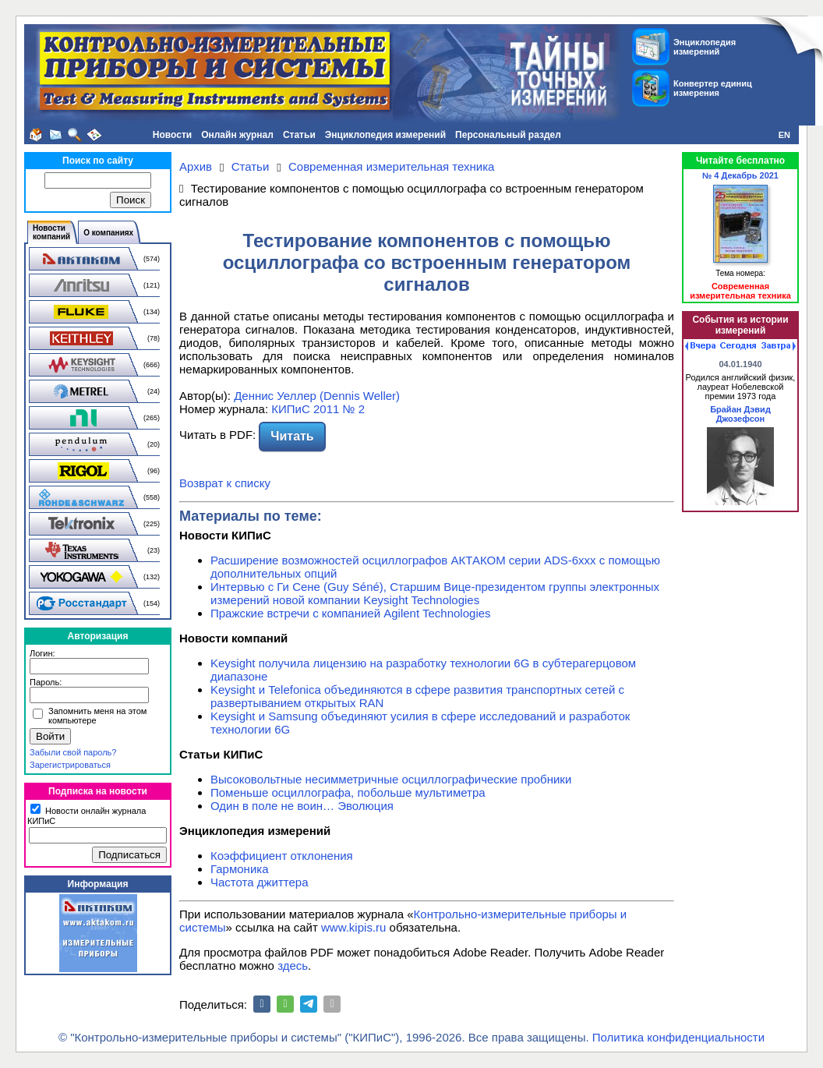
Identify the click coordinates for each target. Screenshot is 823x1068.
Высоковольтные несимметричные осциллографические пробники (390, 779)
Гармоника (239, 868)
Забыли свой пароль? (73, 752)
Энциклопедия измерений (385, 134)
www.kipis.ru (353, 927)
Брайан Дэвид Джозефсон (740, 414)
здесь (292, 965)
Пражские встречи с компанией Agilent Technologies (350, 613)
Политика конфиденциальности (678, 1037)
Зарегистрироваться (70, 764)
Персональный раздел (508, 134)
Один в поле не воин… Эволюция (302, 805)
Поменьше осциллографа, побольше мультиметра (348, 792)
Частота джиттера (259, 882)
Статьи (299, 134)
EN (784, 135)
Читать (291, 436)
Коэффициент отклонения (281, 855)
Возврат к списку (224, 483)
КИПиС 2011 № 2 (318, 409)
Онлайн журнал (237, 134)
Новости (172, 134)
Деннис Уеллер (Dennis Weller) (317, 395)
